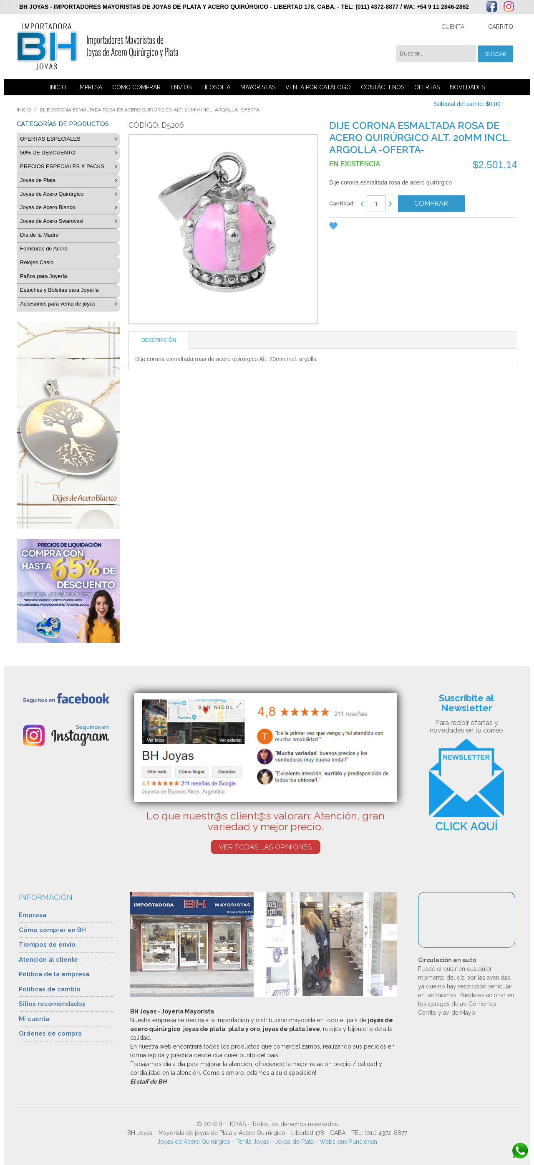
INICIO (58, 87)
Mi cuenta (34, 1019)
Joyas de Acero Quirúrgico (193, 1141)
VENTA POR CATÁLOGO (318, 87)
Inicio (24, 110)
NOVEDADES (467, 87)
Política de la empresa (54, 974)
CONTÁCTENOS (382, 87)
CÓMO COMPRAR (136, 87)
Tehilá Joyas (252, 1141)
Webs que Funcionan (348, 1141)
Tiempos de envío (47, 944)
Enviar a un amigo (352, 227)
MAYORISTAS (257, 87)
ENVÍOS (181, 87)
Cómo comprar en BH (52, 930)
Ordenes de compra (50, 1033)
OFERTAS (427, 87)
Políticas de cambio (50, 989)
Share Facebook (368, 227)
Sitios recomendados (52, 1004)
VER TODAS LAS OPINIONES (265, 847)
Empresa (32, 915)
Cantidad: (342, 203)
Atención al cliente (48, 959)
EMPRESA (89, 87)
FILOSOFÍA (216, 87)
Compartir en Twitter (385, 227)
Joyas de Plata (294, 1141)
